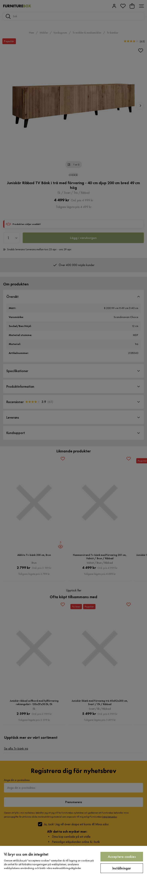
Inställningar (121, 868)
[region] (73, 862)
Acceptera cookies (122, 856)
